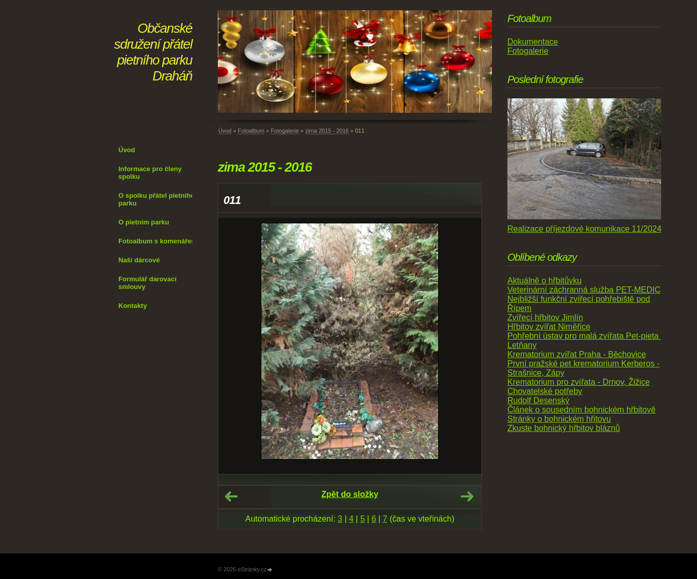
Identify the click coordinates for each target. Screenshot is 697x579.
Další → (467, 496)
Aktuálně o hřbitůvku (544, 280)
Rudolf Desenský (538, 400)
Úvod (126, 150)
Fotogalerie (285, 131)
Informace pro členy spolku (150, 172)
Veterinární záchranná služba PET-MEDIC (584, 289)
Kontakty (132, 305)
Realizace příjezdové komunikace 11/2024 (584, 228)
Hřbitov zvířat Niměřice (548, 326)
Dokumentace (532, 41)
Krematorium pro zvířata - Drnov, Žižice (578, 382)
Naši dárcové (139, 260)
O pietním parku (143, 222)
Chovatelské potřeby (544, 391)
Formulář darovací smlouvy (147, 283)
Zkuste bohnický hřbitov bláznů (563, 428)
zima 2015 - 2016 (326, 131)
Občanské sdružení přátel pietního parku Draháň (153, 52)
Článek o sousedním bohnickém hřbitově (581, 409)
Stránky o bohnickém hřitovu (559, 419)
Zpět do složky (349, 494)
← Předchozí (231, 496)
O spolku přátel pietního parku (156, 199)
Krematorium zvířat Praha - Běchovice (576, 354)
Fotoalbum (251, 131)
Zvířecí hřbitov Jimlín (545, 317)
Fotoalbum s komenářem (157, 241)
